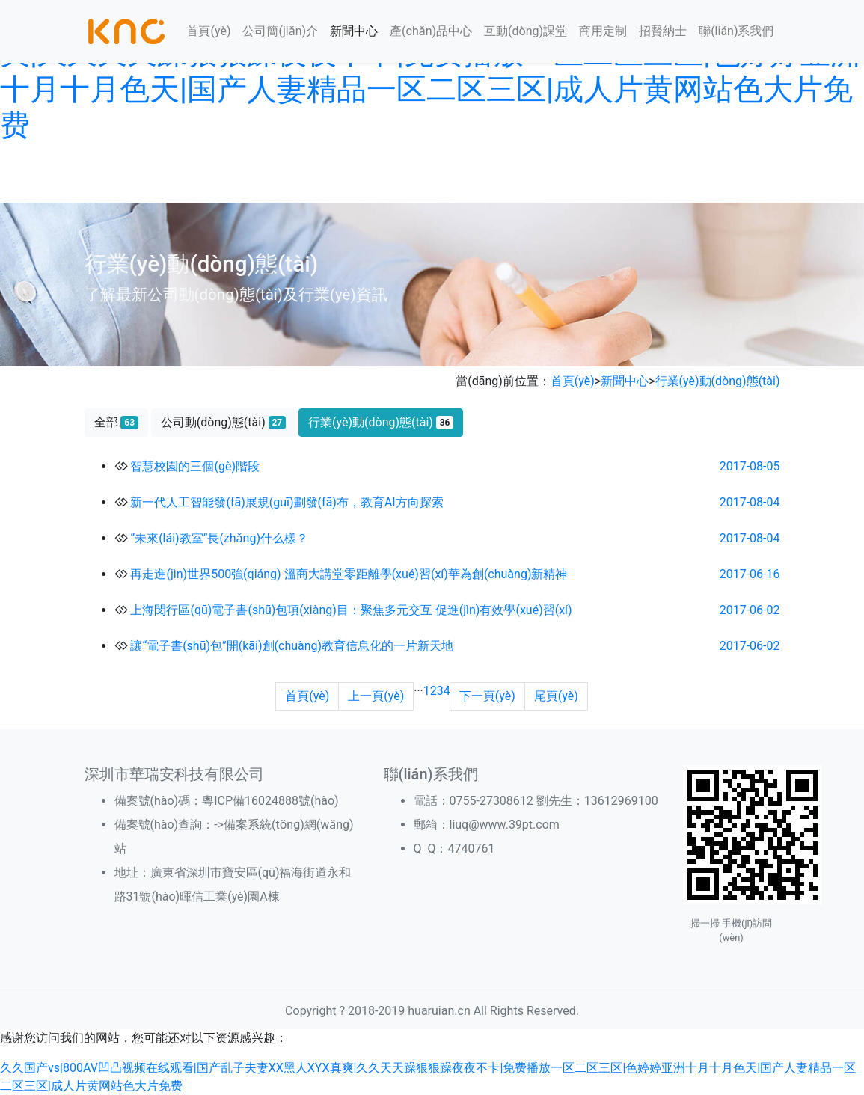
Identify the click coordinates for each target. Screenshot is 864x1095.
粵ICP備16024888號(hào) (270, 801)
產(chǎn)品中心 (431, 31)
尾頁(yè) (556, 696)
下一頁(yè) (487, 696)
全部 (116, 422)
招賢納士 (663, 31)
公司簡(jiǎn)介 (280, 31)
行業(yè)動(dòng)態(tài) (717, 381)
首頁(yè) (208, 31)
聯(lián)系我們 (736, 31)
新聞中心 (354, 31)
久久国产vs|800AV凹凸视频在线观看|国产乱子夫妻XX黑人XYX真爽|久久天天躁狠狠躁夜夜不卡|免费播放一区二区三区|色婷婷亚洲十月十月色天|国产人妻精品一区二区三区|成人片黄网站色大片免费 (430, 71)
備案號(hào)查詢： (164, 825)
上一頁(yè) (376, 696)
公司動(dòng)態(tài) (223, 422)
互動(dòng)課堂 (525, 31)
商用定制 (603, 31)
